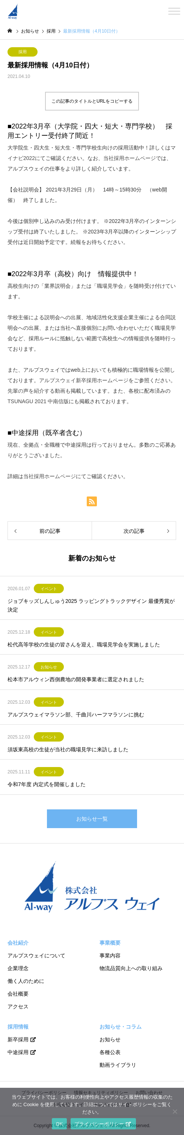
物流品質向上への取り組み (131, 968)
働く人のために (26, 981)
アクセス (18, 1006)
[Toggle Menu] (174, 11)
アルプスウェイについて (36, 956)
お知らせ (49, 667)
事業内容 (110, 956)
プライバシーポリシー (99, 1124)
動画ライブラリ (118, 1065)
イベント (49, 588)
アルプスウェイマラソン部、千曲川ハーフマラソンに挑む (76, 715)
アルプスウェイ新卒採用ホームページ (83, 380)
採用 (22, 51)
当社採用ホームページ (129, 158)
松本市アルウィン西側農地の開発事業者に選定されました (76, 679)
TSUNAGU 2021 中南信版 (38, 401)
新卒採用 (18, 1039)
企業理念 (18, 968)
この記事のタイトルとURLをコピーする (92, 101)
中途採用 (18, 1052)
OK (59, 1124)
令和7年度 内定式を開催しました (47, 784)
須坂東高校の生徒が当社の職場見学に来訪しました (68, 749)
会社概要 (18, 994)
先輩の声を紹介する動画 (36, 391)
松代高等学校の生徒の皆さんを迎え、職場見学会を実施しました (84, 645)
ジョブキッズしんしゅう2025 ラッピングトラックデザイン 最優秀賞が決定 (91, 605)
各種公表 (110, 1052)
